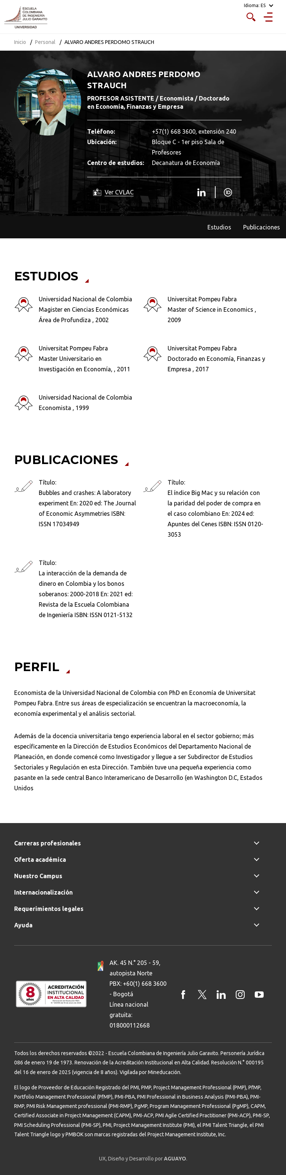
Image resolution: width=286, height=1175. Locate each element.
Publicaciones (261, 227)
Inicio (20, 42)
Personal (45, 42)
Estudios (219, 227)
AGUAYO (175, 1159)
